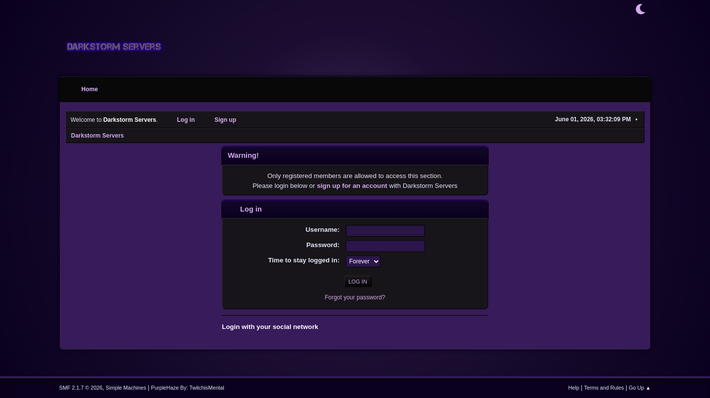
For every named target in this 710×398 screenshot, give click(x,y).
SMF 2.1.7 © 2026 (81, 388)
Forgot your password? (355, 297)
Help (573, 388)
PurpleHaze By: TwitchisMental (187, 388)
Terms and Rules (604, 388)
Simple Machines (126, 388)
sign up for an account (352, 185)
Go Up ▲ (640, 388)
